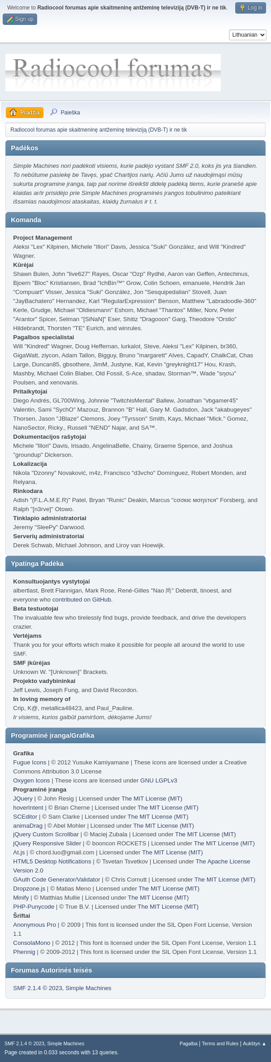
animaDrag (28, 825)
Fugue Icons (29, 762)
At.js (19, 852)
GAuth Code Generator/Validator (56, 879)
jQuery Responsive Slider (47, 843)
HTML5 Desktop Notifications (52, 861)
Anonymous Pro (34, 924)
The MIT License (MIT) (152, 798)
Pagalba (189, 1043)
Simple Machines (88, 988)
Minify (21, 897)
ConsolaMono (31, 942)
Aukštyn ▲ (254, 1043)
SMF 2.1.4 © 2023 (37, 988)
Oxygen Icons (31, 780)
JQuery (23, 798)
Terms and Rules (220, 1043)
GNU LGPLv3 (158, 780)
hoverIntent (28, 807)
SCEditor (25, 816)
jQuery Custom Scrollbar (46, 834)
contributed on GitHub (81, 599)
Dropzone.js (29, 888)
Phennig (24, 951)
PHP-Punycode (33, 906)
